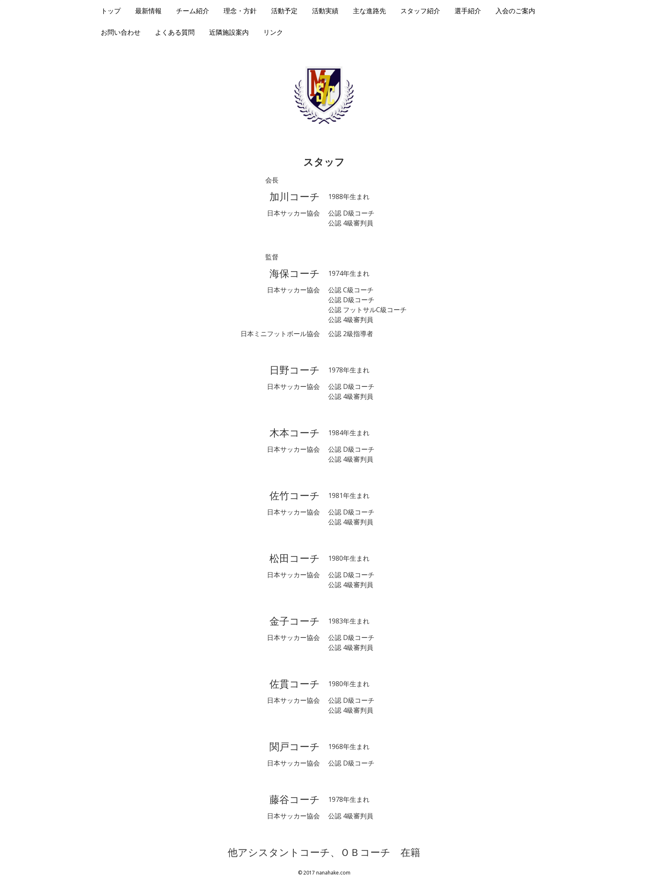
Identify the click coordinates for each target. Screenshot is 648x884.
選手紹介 (468, 10)
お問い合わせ (121, 32)
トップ (111, 10)
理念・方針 (240, 10)
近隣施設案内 (229, 32)
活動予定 (284, 10)
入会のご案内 (515, 10)
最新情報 (148, 10)
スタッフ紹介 (420, 10)
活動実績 (325, 10)
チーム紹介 (192, 10)
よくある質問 (175, 32)
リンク (273, 32)
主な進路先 (369, 10)
